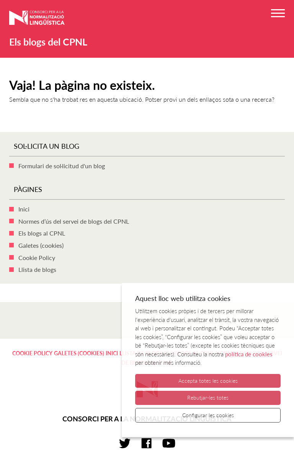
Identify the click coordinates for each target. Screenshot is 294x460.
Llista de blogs (37, 269)
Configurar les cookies (208, 415)
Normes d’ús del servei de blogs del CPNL (73, 221)
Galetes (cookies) (41, 245)
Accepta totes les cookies (208, 380)
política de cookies (249, 354)
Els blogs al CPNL (41, 233)
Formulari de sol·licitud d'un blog (61, 165)
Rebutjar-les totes (208, 397)
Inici (23, 209)
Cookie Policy (36, 257)
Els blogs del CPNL (48, 41)
